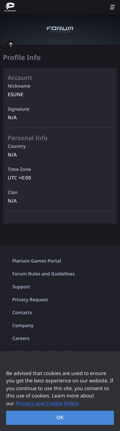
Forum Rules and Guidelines (43, 274)
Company (22, 325)
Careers (20, 338)
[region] (60, 391)
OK (60, 417)
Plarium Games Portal (36, 261)
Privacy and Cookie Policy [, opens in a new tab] (47, 403)
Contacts (22, 313)
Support (21, 287)
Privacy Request (30, 300)
